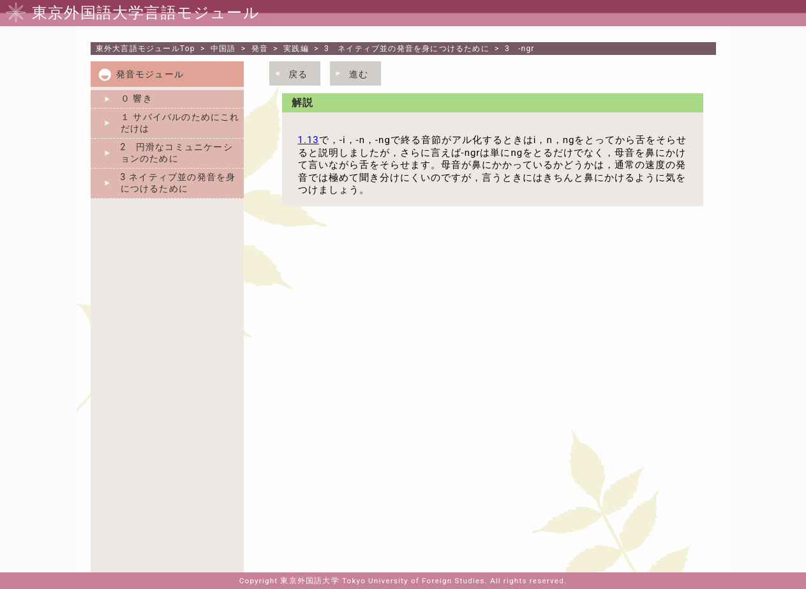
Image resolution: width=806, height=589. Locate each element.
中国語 (223, 48)
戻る (298, 74)
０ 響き (137, 98)
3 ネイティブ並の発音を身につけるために (406, 48)
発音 (259, 48)
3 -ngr (520, 48)
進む (358, 74)
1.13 (308, 140)
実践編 (296, 48)
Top (145, 48)
